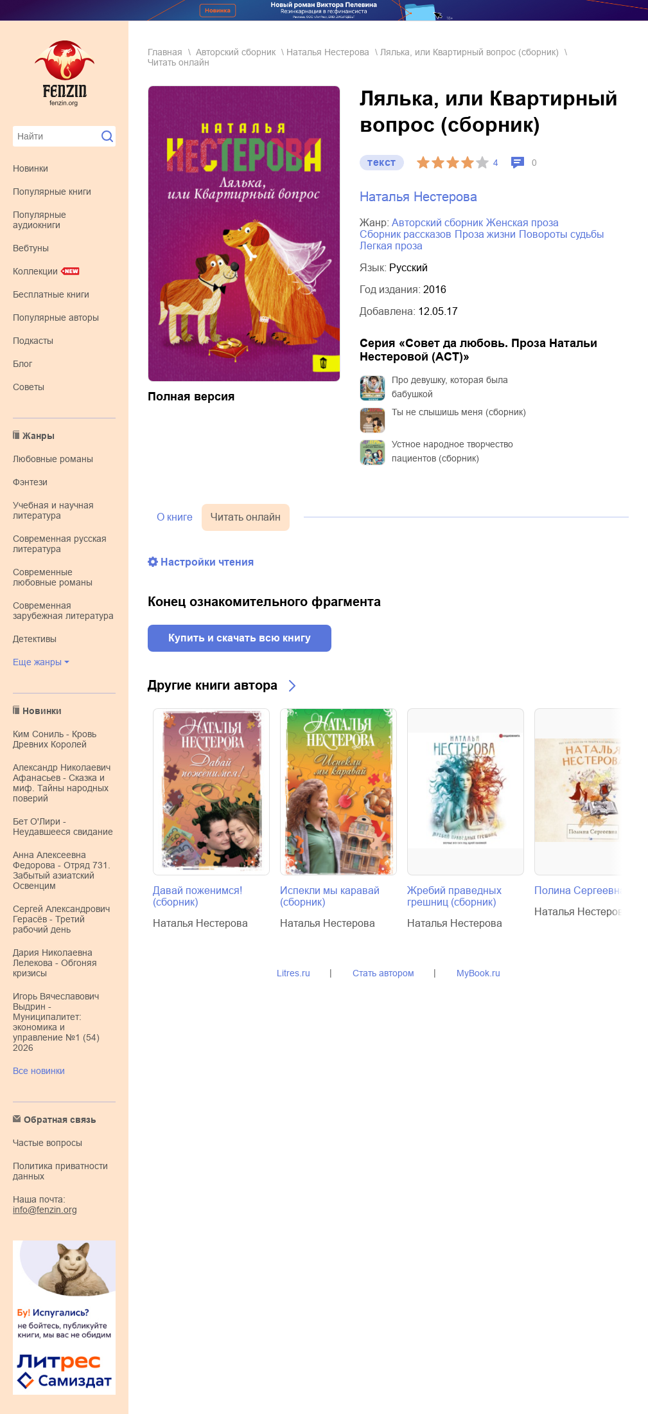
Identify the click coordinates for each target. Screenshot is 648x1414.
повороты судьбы (561, 234)
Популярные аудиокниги (39, 220)
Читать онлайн (246, 517)
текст (381, 162)
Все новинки (39, 1071)
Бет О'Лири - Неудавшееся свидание (63, 826)
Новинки (30, 168)
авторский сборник (236, 52)
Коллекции (35, 271)
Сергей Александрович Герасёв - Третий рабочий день (61, 919)
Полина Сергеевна (580, 890)
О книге (175, 517)
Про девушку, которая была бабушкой (450, 387)
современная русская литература (60, 543)
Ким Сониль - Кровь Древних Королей (54, 739)
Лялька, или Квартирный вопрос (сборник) (469, 52)
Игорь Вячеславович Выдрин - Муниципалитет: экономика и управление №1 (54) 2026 (56, 1022)
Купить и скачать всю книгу (239, 637)
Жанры (38, 436)
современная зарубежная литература (63, 610)
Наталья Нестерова (327, 52)
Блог (22, 364)
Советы (28, 387)
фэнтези (30, 482)
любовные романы (53, 459)
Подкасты (33, 341)
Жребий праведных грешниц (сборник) (454, 896)
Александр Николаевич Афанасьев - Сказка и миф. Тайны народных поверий (61, 782)
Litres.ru (293, 973)
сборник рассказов (405, 234)
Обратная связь (60, 1119)
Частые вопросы (47, 1143)
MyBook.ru (478, 973)
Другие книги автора (212, 685)
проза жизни (485, 234)
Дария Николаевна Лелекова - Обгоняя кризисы (55, 962)
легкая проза (391, 245)
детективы (35, 639)
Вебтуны (31, 248)
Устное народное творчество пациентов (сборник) (452, 451)
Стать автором (383, 973)
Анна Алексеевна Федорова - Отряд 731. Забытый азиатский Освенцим (61, 870)
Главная (165, 52)
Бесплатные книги (51, 294)
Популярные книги (52, 191)
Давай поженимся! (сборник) (197, 896)
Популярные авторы (56, 317)
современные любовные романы (52, 577)
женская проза (522, 222)
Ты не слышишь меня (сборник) (459, 412)
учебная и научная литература (53, 510)
